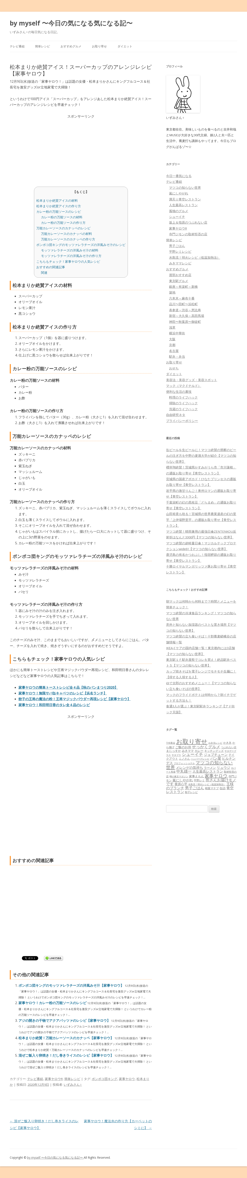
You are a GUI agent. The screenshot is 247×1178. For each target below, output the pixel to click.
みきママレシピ (180, 263)
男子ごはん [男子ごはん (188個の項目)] (194, 787)
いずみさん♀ (73, 1084)
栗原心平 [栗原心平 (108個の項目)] (181, 784)
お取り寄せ (99, 46)
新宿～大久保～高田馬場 (186, 316)
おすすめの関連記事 (50, 267)
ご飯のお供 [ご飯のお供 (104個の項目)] (183, 747)
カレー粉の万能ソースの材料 (61, 217)
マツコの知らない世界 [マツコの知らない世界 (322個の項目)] (199, 764)
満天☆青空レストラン (185, 199)
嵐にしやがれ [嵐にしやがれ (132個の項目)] (182, 780)
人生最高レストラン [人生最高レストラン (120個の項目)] (207, 771)
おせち (174, 368)
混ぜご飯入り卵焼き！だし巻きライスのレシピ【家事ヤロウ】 (66, 1055)
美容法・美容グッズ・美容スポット (191, 380)
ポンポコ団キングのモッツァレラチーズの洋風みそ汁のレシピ (81, 245)
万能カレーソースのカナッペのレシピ (63, 228)
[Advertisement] (81, 149)
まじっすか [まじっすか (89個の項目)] (173, 751)
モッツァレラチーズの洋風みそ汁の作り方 (71, 256)
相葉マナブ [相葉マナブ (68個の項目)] (212, 788)
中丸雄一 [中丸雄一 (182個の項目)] (184, 771)
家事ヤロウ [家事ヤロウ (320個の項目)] (216, 775)
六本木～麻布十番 (182, 298)
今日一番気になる (179, 176)
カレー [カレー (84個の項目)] (199, 751)
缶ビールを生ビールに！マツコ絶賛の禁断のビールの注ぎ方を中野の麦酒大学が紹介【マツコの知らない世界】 (201, 456)
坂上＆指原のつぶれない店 (188, 222)
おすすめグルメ (71, 46)
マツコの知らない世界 (185, 187)
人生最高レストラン (183, 205)
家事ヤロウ (127, 1079)
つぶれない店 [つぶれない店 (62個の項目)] (228, 747)
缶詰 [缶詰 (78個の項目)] (223, 788)
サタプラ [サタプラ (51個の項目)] (176, 754)
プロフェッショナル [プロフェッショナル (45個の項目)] (184, 763)
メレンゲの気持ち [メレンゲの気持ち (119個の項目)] (189, 767)
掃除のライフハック (183, 403)
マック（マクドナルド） (183, 385)
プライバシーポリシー (182, 421)
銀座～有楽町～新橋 (183, 286)
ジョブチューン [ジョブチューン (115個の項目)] (216, 754)
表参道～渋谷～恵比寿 (185, 310)
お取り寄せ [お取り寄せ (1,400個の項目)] (191, 741)
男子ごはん (177, 246)
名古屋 (174, 351)
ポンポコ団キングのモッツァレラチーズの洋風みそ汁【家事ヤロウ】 (71, 985)
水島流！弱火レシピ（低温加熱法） (194, 257)
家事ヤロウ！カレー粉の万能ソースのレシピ (52, 1003)
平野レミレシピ (180, 251)
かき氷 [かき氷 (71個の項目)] (227, 743)
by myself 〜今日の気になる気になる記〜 (71, 23)
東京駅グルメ (178, 281)
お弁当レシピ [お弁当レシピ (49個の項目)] (215, 742)
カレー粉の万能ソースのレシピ (58, 211)
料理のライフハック (183, 397)
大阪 (172, 339)
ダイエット (124, 46)
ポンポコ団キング (104, 1079)
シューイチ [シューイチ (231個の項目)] (192, 754)
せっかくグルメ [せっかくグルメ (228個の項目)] (206, 746)
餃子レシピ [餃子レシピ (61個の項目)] (191, 792)
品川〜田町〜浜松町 (183, 304)
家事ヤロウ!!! (54, 1079)
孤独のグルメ (178, 211)
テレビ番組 (17, 46)
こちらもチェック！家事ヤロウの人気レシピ (68, 261)
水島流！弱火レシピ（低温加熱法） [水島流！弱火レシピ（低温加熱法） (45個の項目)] (207, 784)
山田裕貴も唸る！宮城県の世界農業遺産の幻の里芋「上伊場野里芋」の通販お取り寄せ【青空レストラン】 (201, 520)
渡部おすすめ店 (180, 275)
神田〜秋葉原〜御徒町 (185, 321)
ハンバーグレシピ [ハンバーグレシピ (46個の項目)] (200, 758)
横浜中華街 (177, 333)
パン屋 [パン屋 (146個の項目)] (215, 758)
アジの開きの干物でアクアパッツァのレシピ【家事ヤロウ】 (64, 1020)
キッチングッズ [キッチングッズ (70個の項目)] (214, 751)
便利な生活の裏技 (179, 391)
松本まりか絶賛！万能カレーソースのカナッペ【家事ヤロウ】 (66, 1038)
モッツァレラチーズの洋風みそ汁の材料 (69, 250)
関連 (44, 272)
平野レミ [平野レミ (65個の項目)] (199, 780)
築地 (172, 292)
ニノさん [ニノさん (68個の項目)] (184, 759)
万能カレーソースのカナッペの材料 (66, 233)
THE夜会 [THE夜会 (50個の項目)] (170, 742)
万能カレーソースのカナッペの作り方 (68, 239)
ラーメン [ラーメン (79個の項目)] (210, 768)
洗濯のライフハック (183, 409)
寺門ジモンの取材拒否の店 (188, 234)
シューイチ (177, 216)
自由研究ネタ (175, 415)
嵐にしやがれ (178, 193)
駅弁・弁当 (177, 356)
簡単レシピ (42, 46)
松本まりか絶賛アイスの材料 (57, 200)
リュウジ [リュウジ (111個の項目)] (223, 767)
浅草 (172, 327)
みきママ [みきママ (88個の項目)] (188, 751)
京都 (172, 345)
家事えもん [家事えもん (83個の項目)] (196, 776)
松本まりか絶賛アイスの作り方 (58, 206)
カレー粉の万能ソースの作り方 (63, 222)
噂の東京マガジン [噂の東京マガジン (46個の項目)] (178, 776)
